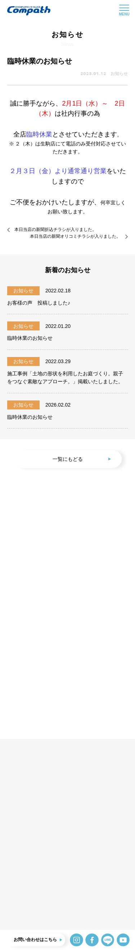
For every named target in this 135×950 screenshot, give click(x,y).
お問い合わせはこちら (35, 939)
